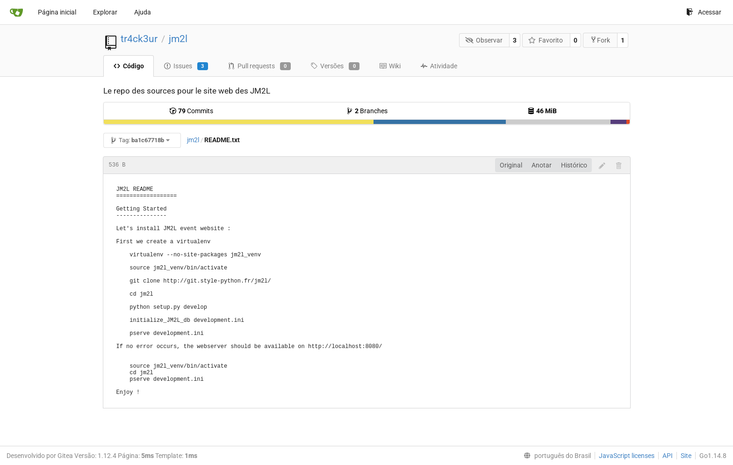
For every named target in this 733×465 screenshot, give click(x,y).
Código (128, 66)
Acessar (704, 12)
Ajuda (142, 12)
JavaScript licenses (626, 455)
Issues (186, 66)
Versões (334, 66)
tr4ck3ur (139, 38)
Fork (600, 40)
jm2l (178, 38)
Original (511, 165)
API (667, 455)
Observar (484, 40)
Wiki (390, 66)
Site (686, 455)
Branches (367, 111)
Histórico (574, 165)
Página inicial (57, 12)
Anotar (542, 165)
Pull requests (259, 66)
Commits (191, 111)
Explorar (105, 12)
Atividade (438, 66)
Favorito (545, 40)
